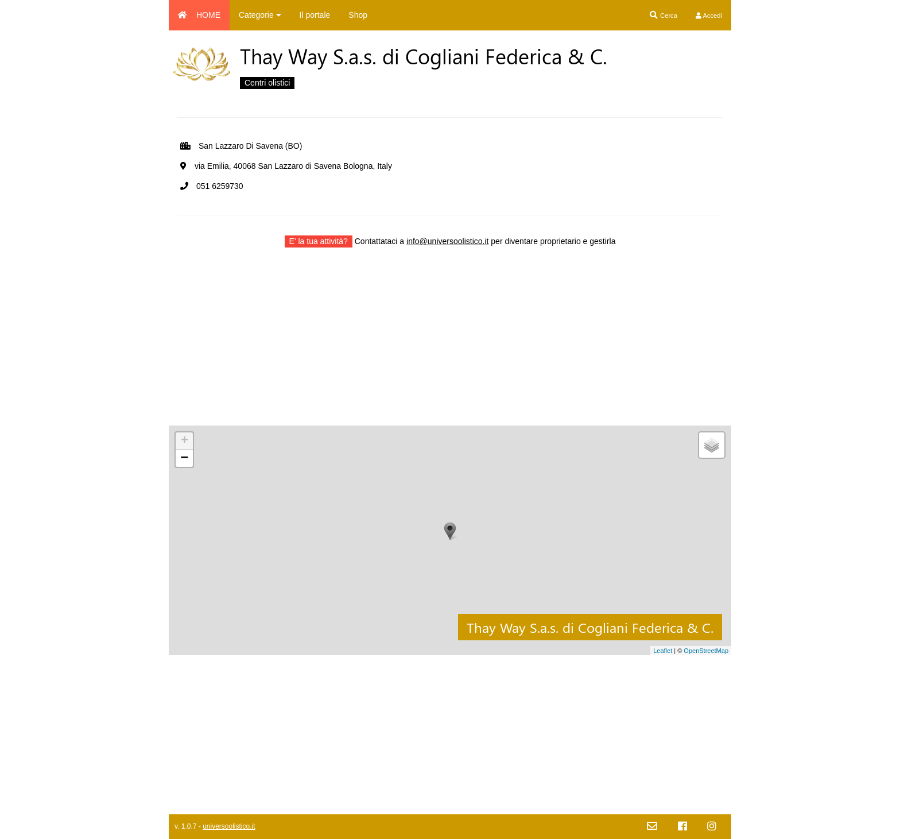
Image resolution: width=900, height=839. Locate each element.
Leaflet (662, 650)
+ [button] (184, 441)
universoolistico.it (229, 826)
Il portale (315, 15)
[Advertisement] (450, 345)
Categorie (260, 15)
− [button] (184, 458)
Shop (357, 15)
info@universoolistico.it (447, 241)
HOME (199, 15)
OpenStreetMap (706, 650)
